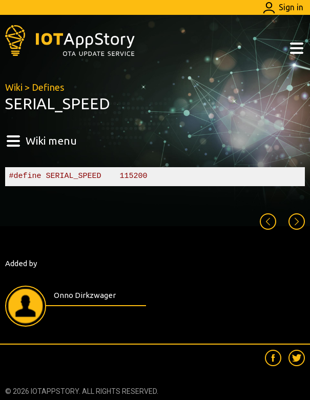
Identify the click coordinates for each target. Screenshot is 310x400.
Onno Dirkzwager (85, 295)
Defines (48, 87)
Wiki (14, 87)
